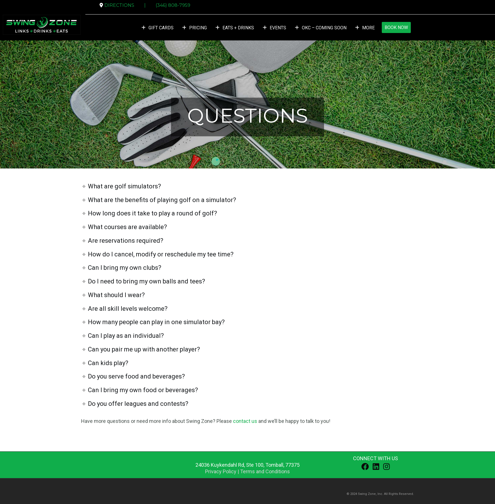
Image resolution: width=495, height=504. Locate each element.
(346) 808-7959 (173, 5)
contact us (245, 421)
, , (247, 465)
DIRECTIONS (119, 5)
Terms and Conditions (265, 471)
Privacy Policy (220, 471)
